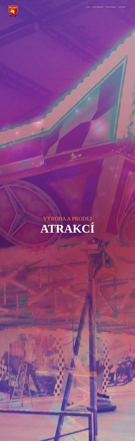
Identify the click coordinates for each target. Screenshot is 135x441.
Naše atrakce (98, 7)
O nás (88, 7)
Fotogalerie (111, 7)
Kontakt (121, 7)
